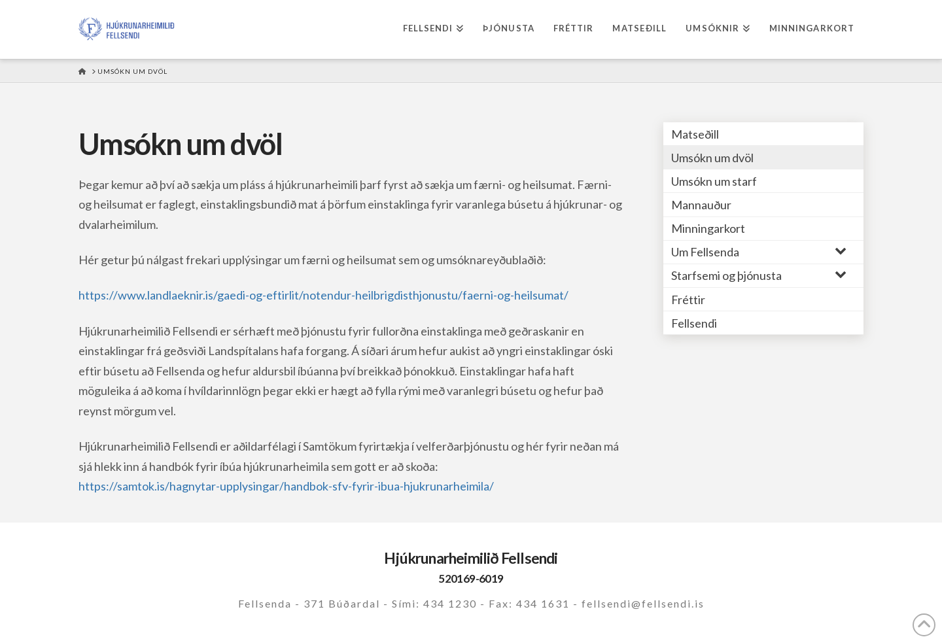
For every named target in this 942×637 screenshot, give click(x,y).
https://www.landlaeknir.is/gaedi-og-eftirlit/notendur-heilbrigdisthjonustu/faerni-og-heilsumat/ (323, 295)
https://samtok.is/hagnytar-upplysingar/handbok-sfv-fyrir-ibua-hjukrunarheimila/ (286, 486)
